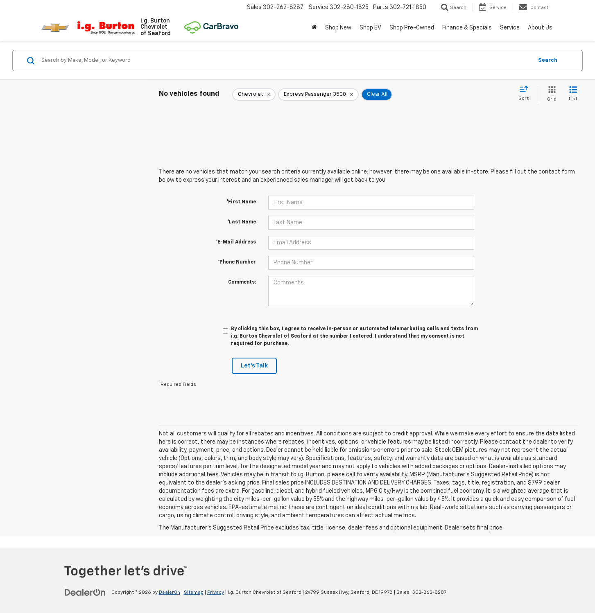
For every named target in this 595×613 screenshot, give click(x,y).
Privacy (215, 592)
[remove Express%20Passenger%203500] (318, 94)
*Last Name (241, 222)
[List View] (573, 94)
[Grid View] (550, 94)
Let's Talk (254, 366)
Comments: (242, 282)
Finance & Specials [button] (467, 28)
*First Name (241, 202)
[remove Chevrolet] (254, 94)
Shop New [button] (338, 28)
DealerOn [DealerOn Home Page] (169, 592)
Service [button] (510, 28)
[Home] (314, 28)
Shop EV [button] (370, 28)
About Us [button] (540, 28)
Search (547, 60)
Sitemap (194, 592)
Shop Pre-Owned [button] (411, 28)
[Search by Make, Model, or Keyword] (286, 60)
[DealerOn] (85, 592)
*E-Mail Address (236, 242)
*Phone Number (237, 262)
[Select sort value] (526, 94)
